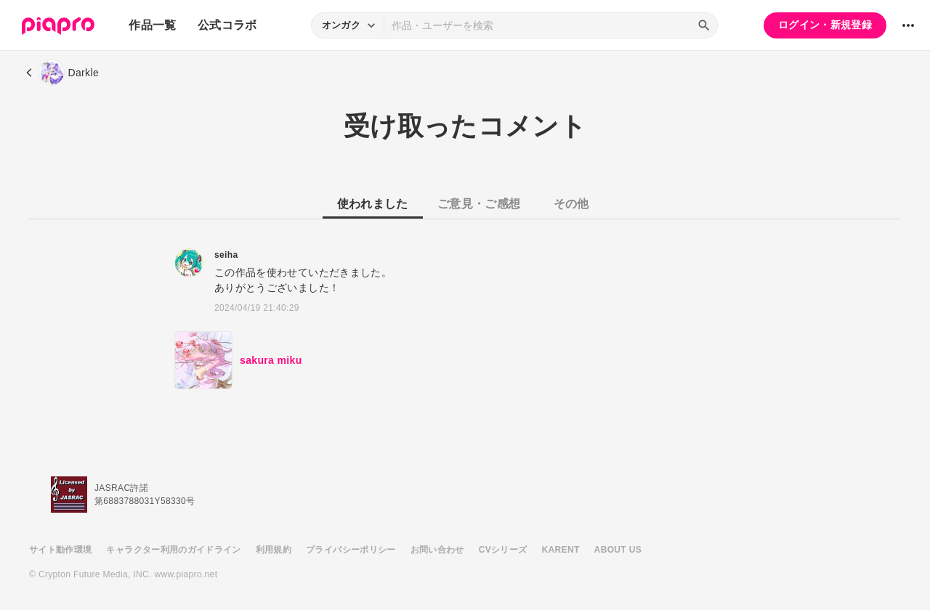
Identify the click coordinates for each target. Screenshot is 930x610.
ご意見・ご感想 (478, 204)
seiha (226, 255)
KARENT (561, 550)
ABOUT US (618, 550)
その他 (571, 204)
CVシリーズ (503, 550)
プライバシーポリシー (351, 550)
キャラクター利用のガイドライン (173, 550)
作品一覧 (152, 25)
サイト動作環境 (60, 550)
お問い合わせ (437, 550)
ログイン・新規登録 (825, 24)
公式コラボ (227, 25)
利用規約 (273, 550)
